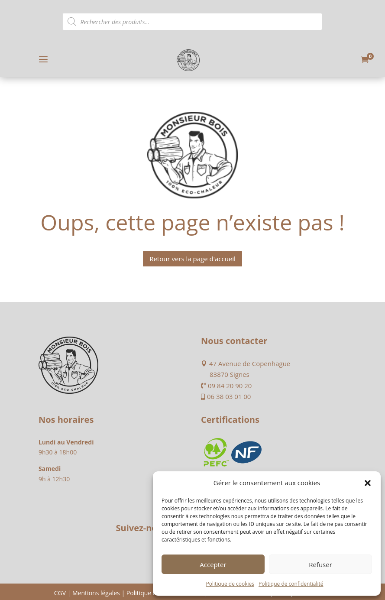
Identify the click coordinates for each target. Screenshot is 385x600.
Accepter (213, 564)
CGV (60, 593)
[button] (367, 483)
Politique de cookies (230, 583)
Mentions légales (96, 593)
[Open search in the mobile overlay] (192, 21)
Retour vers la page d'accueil (192, 258)
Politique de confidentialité (291, 583)
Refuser (320, 564)
